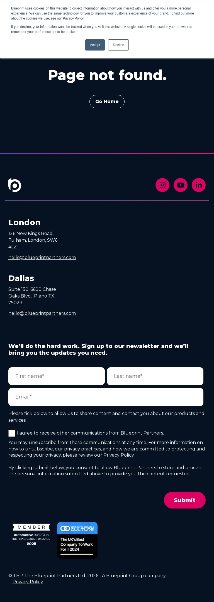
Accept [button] (95, 45)
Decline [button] (118, 45)
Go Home (107, 101)
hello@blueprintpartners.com (42, 257)
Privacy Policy (28, 581)
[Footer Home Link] (14, 188)
